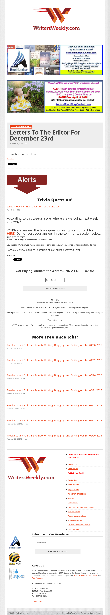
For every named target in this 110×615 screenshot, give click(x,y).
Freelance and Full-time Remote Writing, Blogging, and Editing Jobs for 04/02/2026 (54, 360)
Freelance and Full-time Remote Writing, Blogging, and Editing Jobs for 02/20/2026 (54, 435)
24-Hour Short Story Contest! (79, 525)
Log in (59, 613)
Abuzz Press (92, 575)
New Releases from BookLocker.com (82, 507)
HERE (11, 233)
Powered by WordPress (70, 613)
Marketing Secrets (75, 520)
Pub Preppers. (37, 578)
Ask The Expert (74, 512)
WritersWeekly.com (22, 613)
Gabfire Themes (95, 613)
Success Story (73, 529)
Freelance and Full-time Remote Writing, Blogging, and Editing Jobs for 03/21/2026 (54, 390)
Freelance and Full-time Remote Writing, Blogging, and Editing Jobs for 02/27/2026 (54, 420)
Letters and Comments (21, 127)
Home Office (73, 503)
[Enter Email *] (55, 280)
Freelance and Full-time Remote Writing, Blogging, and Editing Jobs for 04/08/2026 (54, 345)
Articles (71, 498)
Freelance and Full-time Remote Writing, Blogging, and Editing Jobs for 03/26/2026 (54, 375)
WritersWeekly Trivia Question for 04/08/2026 (33, 206)
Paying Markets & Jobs (77, 516)
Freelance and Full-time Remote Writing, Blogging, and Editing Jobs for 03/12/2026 (54, 405)
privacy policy (37, 601)
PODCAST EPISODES (77, 494)
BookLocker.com (80, 575)
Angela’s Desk (73, 490)
